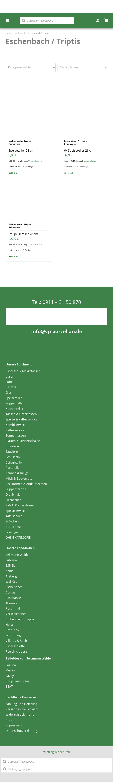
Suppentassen (16, 436)
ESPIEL (10, 565)
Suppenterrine (16, 489)
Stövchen (12, 521)
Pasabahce (13, 598)
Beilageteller (14, 462)
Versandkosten (35, 161)
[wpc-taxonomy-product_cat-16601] (31, 67)
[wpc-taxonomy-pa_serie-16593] (83, 67)
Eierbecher (13, 500)
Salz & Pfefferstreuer (20, 505)
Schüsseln (13, 457)
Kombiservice (15, 425)
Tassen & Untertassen (21, 414)
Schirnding (13, 635)
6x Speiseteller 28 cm (23, 234)
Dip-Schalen (14, 494)
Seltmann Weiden (18, 555)
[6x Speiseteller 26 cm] (84, 117)
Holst (9, 625)
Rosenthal (13, 608)
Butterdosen (14, 527)
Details (14, 173)
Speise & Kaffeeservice (21, 419)
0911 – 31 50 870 (62, 302)
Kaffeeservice (15, 430)
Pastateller (13, 468)
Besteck (11, 387)
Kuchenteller (15, 409)
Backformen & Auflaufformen (26, 484)
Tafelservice (14, 516)
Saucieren (13, 452)
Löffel (9, 382)
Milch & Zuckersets (19, 478)
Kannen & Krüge (17, 473)
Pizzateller (13, 446)
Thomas (11, 603)
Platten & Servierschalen (23, 441)
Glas (9, 392)
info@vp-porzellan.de (56, 331)
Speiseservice (15, 511)
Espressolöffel (16, 646)
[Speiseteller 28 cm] (29, 117)
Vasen (10, 376)
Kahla (9, 571)
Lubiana (11, 560)
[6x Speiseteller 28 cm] (29, 200)
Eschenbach (14, 587)
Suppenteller (15, 403)
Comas (10, 592)
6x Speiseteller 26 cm (79, 150)
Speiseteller (14, 398)
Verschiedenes (16, 614)
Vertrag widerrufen (56, 752)
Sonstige (12, 532)
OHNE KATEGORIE (18, 538)
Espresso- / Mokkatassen (23, 371)
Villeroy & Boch (16, 641)
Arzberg (11, 576)
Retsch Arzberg (16, 651)
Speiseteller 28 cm (21, 150)
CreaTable (13, 630)
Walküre (11, 582)
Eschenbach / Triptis (20, 619)
